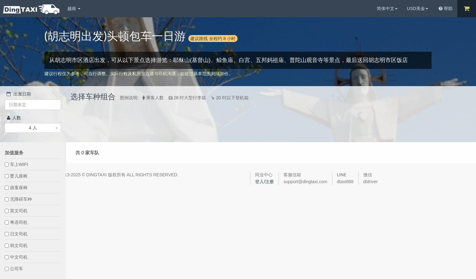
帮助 (446, 8)
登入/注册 (264, 181)
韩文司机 (16, 245)
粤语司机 (16, 222)
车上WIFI (16, 164)
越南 (73, 8)
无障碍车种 (18, 199)
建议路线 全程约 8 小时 (213, 38)
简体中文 (387, 8)
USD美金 (417, 8)
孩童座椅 (16, 187)
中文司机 (16, 257)
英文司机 (16, 210)
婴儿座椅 (16, 175)
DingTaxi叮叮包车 (31, 9)
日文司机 (16, 233)
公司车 (14, 268)
